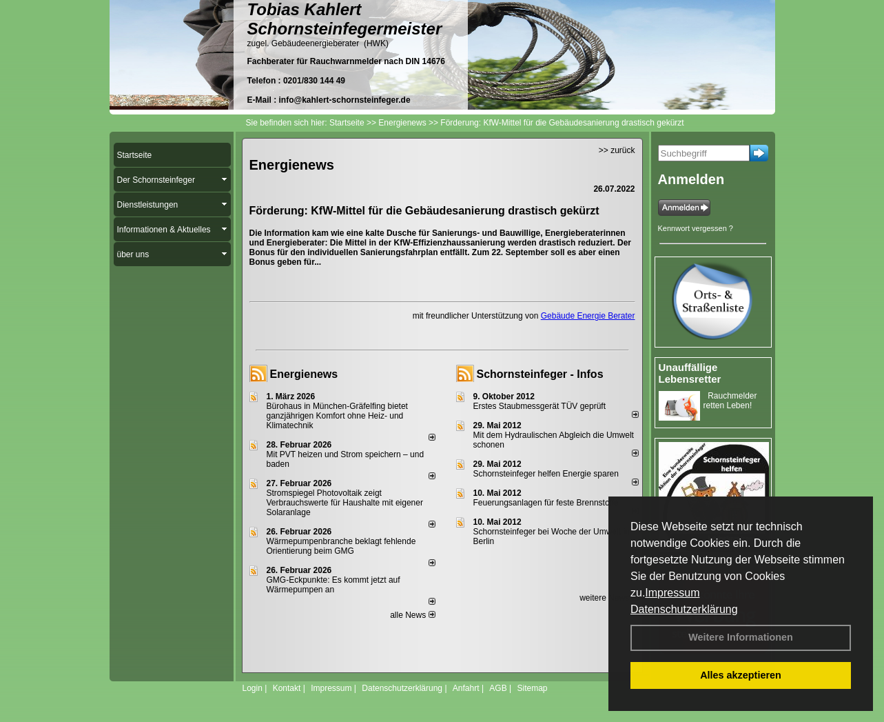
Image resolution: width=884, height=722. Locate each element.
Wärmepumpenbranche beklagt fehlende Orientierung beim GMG (341, 546)
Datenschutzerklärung (684, 609)
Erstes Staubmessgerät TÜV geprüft (539, 406)
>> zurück (617, 150)
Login (253, 688)
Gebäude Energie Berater (588, 316)
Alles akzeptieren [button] (740, 675)
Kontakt (287, 688)
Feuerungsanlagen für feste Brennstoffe (546, 503)
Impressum (672, 593)
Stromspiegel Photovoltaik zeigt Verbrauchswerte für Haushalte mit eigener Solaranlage (345, 502)
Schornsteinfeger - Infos (540, 374)
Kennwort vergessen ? (695, 228)
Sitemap (532, 688)
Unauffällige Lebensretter (690, 373)
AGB (497, 688)
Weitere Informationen (740, 637)
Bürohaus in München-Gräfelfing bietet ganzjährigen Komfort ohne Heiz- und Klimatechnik (337, 415)
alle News (412, 615)
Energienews (304, 374)
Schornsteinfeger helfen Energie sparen (546, 474)
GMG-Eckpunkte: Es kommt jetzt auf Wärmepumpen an (333, 584)
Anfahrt (466, 688)
